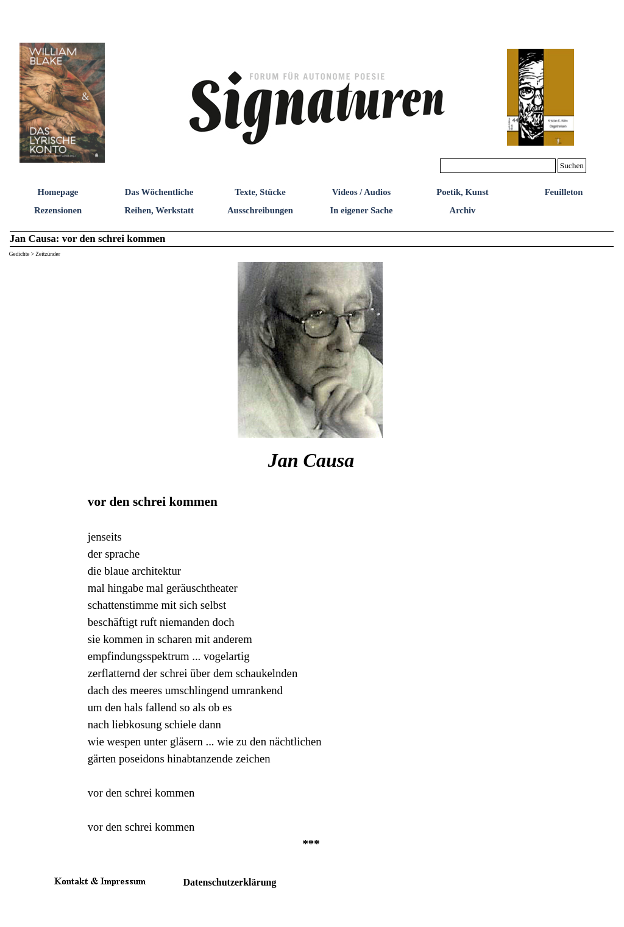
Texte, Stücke (260, 192)
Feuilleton (564, 192)
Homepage (58, 192)
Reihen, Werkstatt (159, 210)
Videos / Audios (361, 192)
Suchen (572, 165)
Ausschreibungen (260, 210)
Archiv (463, 210)
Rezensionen (58, 210)
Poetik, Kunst (462, 192)
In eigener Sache (361, 210)
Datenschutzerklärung (230, 882)
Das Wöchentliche (159, 192)
